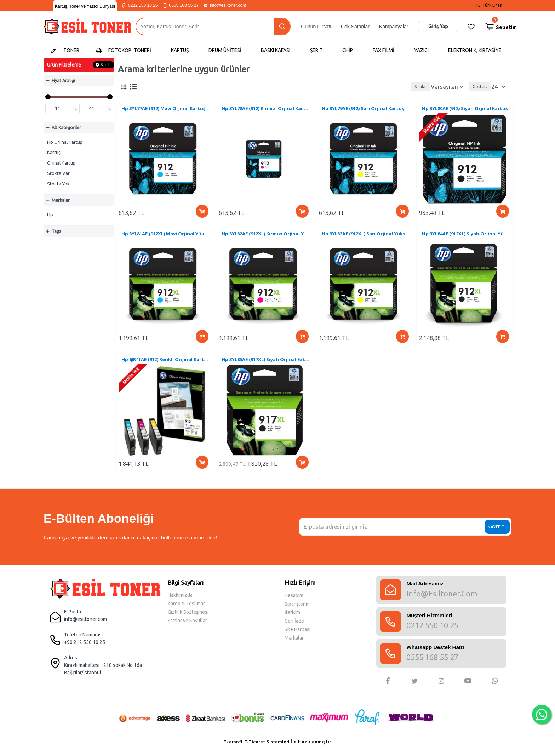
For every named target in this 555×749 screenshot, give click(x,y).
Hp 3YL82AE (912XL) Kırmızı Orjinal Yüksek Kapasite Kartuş (266, 238)
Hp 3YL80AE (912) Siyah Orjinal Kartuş (466, 110)
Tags (56, 231)
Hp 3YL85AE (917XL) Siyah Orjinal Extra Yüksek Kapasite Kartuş (266, 367)
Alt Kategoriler (66, 127)
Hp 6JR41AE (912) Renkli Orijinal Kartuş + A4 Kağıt (165, 367)
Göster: (475, 86)
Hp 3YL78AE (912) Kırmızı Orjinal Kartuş (266, 110)
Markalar (61, 200)
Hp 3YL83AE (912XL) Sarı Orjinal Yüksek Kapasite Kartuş (366, 238)
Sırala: (397, 86)
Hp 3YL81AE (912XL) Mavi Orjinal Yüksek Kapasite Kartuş (165, 238)
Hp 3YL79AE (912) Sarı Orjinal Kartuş (364, 110)
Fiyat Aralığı (63, 80)
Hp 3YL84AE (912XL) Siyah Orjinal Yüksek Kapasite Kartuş (466, 238)
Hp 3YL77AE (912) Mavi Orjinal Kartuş (164, 110)
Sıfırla (106, 64)
